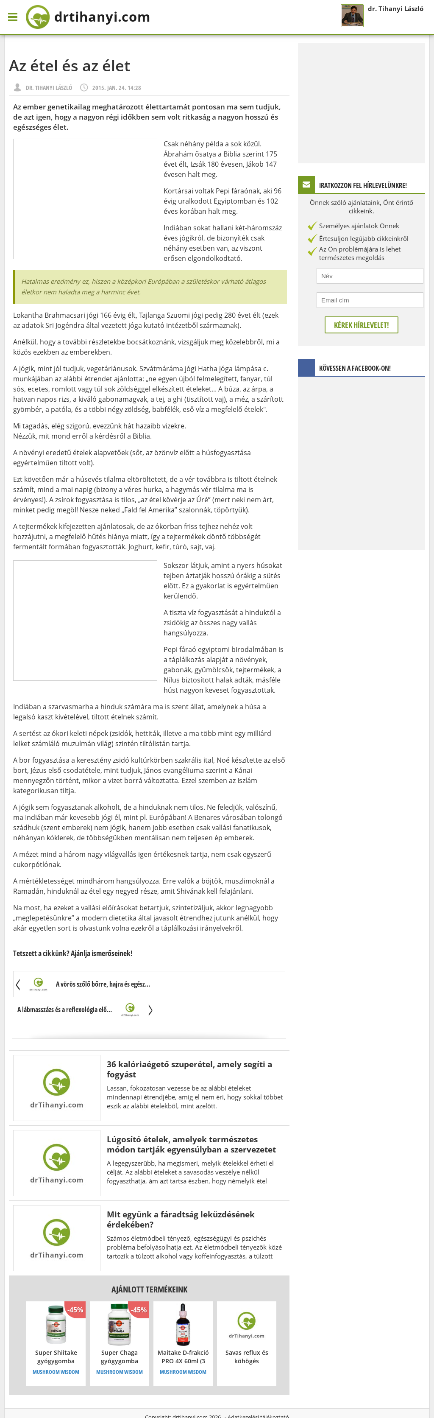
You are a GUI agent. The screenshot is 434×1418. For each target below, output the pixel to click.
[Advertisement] (85, 199)
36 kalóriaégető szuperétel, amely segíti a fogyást (189, 1044)
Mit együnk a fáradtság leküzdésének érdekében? (181, 1194)
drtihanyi (90, 17)
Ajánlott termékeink (149, 1264)
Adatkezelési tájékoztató (258, 1392)
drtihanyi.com (190, 1392)
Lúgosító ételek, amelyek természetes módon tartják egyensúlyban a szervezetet (191, 1119)
